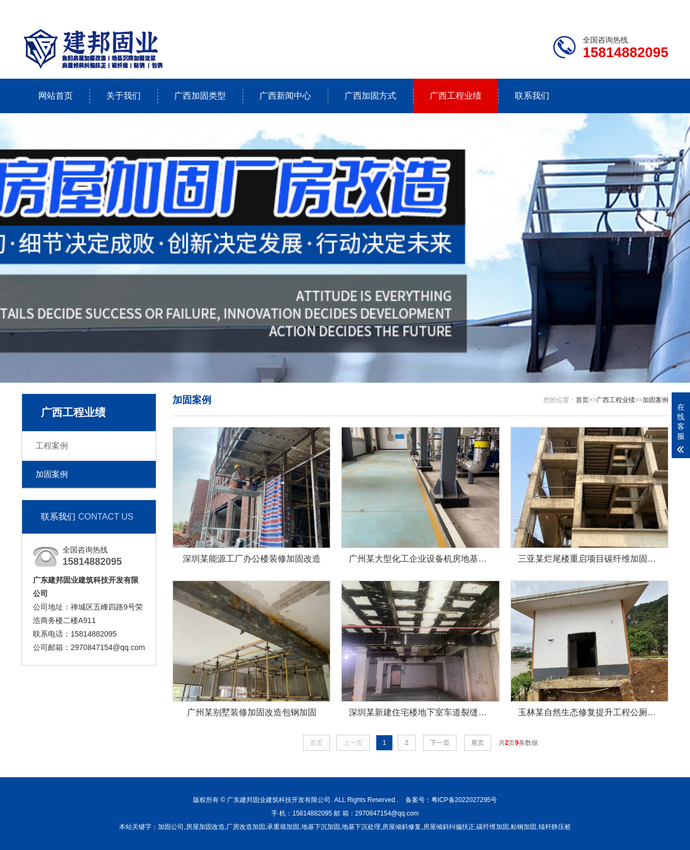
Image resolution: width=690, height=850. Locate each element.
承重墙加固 (283, 827)
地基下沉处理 (361, 827)
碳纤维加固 (493, 827)
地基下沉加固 (320, 827)
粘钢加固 (523, 827)
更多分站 (653, 9)
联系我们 (601, 9)
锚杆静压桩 (555, 827)
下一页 (440, 743)
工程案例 (52, 445)
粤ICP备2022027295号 (464, 800)
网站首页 (55, 95)
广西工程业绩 (455, 95)
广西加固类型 (200, 95)
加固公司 (171, 827)
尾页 (477, 743)
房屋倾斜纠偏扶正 (449, 827)
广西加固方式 (370, 95)
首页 (582, 400)
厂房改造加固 (245, 827)
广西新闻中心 (285, 95)
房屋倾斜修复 (401, 827)
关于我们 (123, 95)
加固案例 (52, 474)
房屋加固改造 (205, 827)
